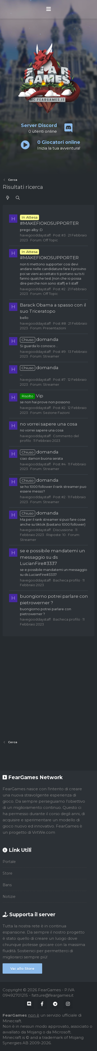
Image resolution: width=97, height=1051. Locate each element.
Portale (9, 861)
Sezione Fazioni (56, 413)
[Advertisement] (48, 686)
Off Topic (50, 240)
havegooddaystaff (35, 235)
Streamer (51, 356)
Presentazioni (54, 328)
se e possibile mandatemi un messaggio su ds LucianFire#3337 (52, 557)
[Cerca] (18, 198)
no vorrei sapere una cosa (48, 424)
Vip (31, 395)
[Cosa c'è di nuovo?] (8, 198)
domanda (39, 339)
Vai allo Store (22, 968)
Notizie (9, 896)
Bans (7, 885)
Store (7, 873)
